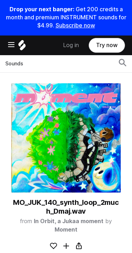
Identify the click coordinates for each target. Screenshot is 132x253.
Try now (107, 45)
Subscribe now (75, 25)
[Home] (22, 46)
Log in (71, 45)
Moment (66, 229)
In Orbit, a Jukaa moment (68, 221)
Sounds (14, 63)
